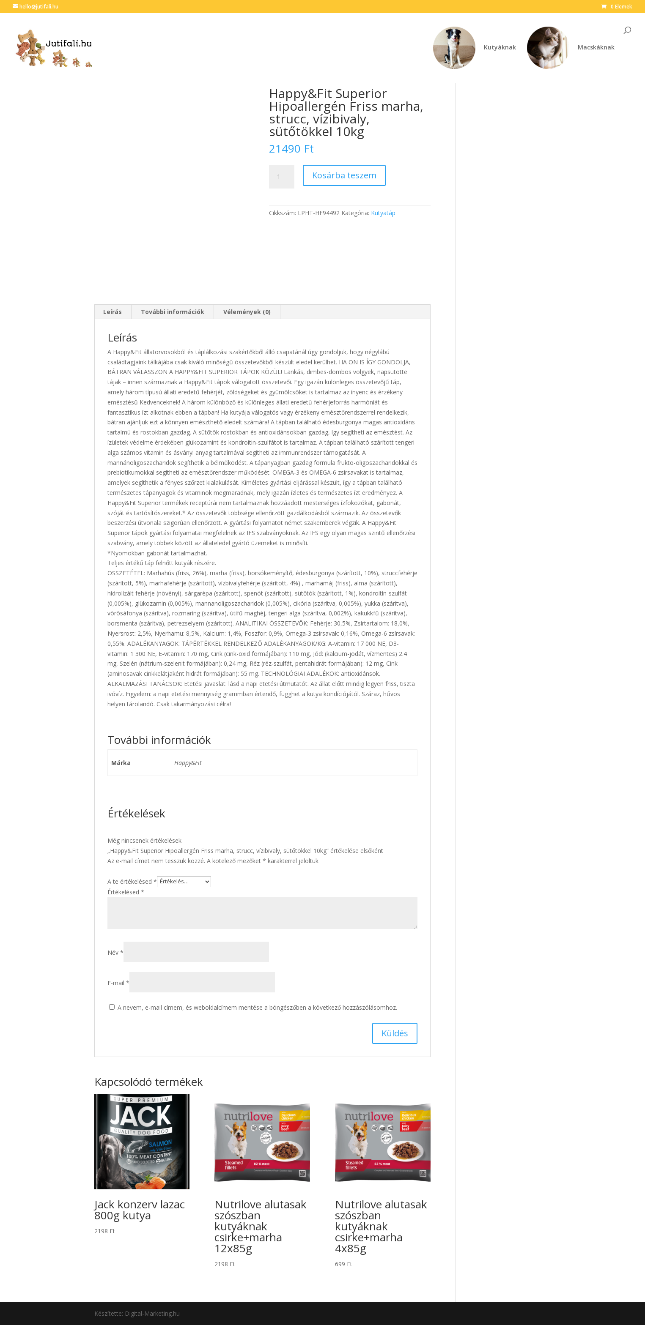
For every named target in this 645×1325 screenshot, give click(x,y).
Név (115, 952)
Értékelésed (125, 892)
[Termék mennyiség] (281, 177)
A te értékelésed (132, 881)
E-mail (118, 983)
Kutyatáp (383, 213)
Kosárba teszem (344, 175)
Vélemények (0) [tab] (247, 312)
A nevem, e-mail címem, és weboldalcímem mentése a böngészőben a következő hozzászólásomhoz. (257, 1007)
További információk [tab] (172, 312)
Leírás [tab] (112, 312)
